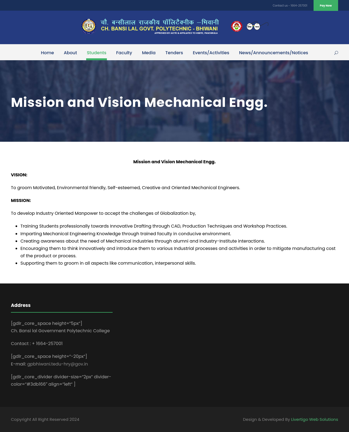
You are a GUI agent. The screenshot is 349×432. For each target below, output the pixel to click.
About (70, 53)
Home (47, 53)
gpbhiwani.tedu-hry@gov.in (57, 364)
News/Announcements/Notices (273, 53)
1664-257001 (299, 6)
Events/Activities (211, 53)
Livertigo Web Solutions (314, 419)
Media (149, 53)
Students (96, 53)
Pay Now (326, 6)
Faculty (124, 53)
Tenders (174, 53)
